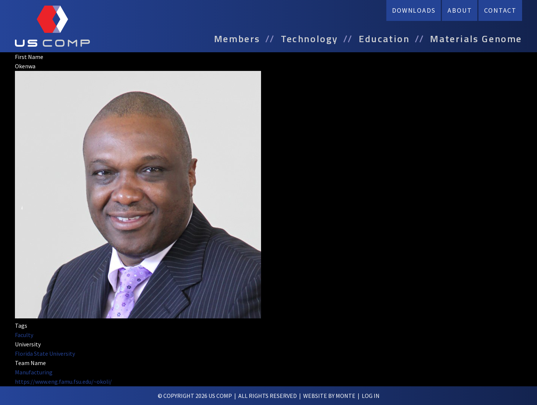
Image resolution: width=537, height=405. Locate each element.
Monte (345, 395)
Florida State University (45, 353)
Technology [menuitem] (309, 39)
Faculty (24, 335)
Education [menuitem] (384, 39)
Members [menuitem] (237, 39)
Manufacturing (34, 372)
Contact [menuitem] (500, 10)
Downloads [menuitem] (413, 10)
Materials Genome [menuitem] (476, 39)
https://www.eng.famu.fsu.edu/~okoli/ (63, 381)
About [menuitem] (460, 10)
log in (371, 395)
